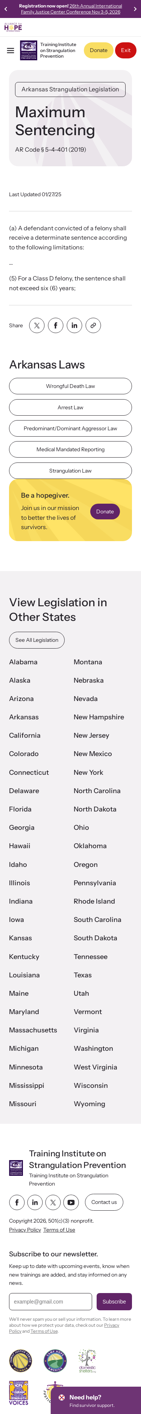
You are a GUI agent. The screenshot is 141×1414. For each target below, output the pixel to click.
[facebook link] (17, 1202)
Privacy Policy (25, 1229)
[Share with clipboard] (93, 325)
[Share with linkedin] (74, 325)
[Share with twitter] (37, 325)
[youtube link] (71, 1202)
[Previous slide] (6, 8)
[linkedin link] (35, 1202)
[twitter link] (53, 1202)
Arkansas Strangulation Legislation (70, 89)
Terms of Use (59, 1229)
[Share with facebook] (56, 325)
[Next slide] (134, 8)
